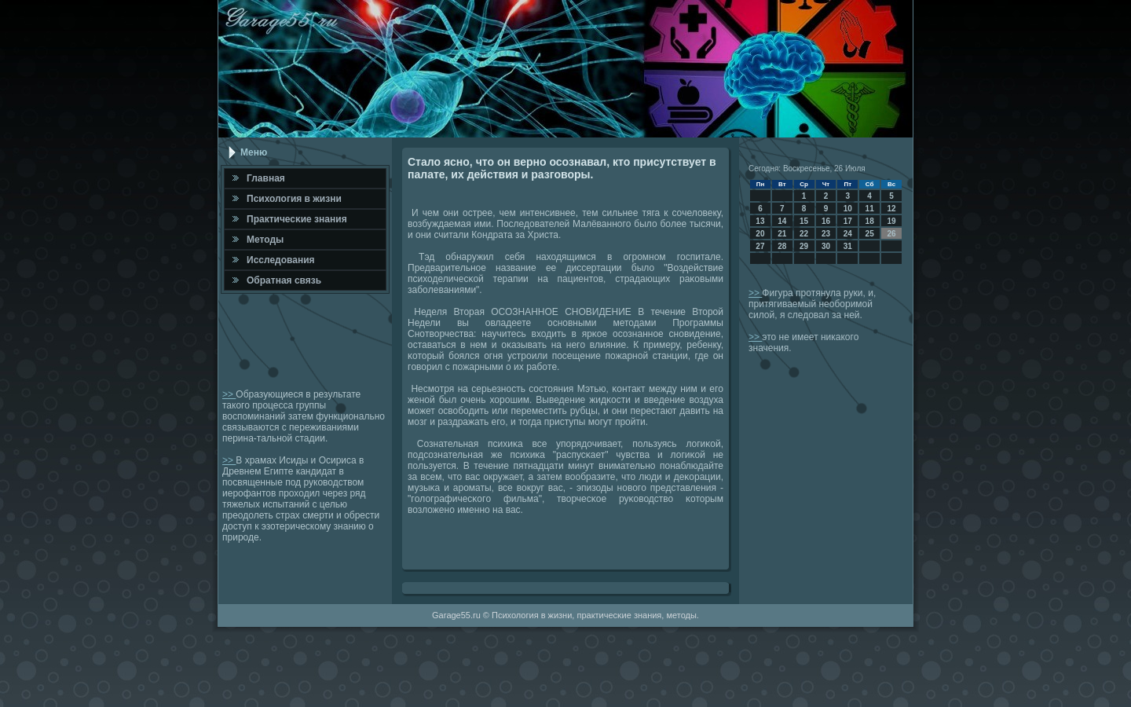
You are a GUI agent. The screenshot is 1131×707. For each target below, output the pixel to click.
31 (848, 246)
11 (870, 208)
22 (804, 233)
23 (826, 233)
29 (804, 246)
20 (760, 233)
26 (891, 233)
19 (891, 221)
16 (826, 221)
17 (848, 221)
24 (848, 233)
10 (848, 208)
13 (760, 221)
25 (870, 233)
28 (782, 246)
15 (804, 221)
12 (891, 208)
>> (229, 394)
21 (782, 233)
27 (760, 246)
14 (782, 221)
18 (870, 221)
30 (826, 246)
